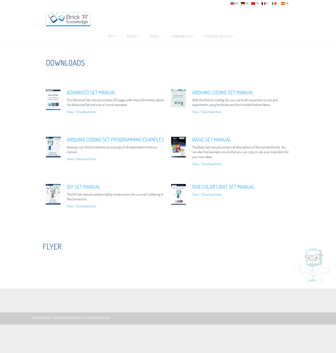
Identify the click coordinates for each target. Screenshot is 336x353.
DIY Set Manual (83, 186)
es (284, 3)
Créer (155, 36)
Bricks (133, 36)
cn (255, 3)
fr (265, 3)
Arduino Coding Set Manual (223, 92)
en (234, 3)
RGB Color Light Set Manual (223, 186)
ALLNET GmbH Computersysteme (64, 317)
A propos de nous (218, 36)
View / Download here (81, 112)
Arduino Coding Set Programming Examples (115, 139)
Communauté (182, 36)
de (244, 3)
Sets (112, 36)
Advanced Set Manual (91, 92)
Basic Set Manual (211, 139)
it (275, 3)
